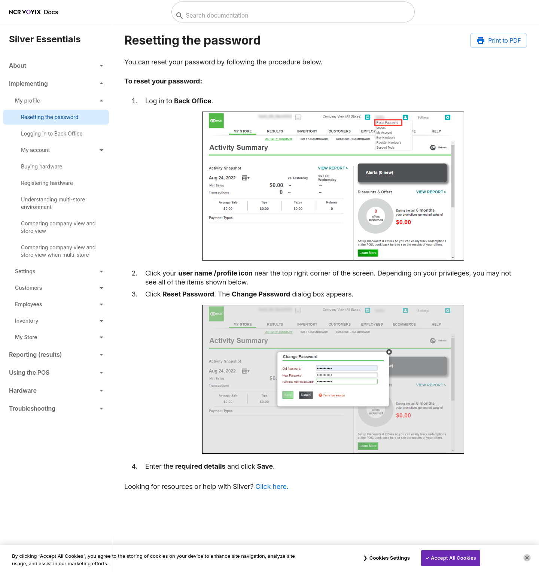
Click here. (271, 486)
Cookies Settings (389, 558)
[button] (56, 65)
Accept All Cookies (453, 558)
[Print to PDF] (498, 40)
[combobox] (292, 15)
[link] (56, 117)
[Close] (527, 558)
